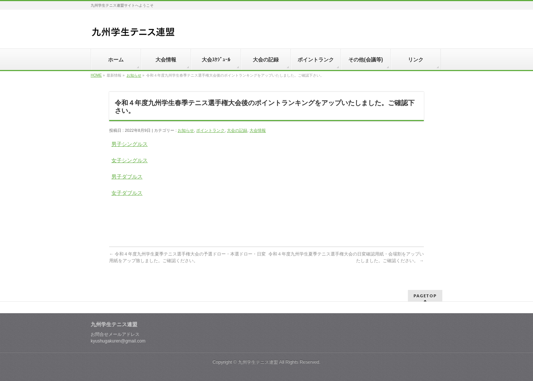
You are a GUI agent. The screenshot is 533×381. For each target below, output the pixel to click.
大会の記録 (237, 130)
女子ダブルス (127, 193)
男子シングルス (129, 144)
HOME (96, 75)
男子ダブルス (127, 177)
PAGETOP (425, 295)
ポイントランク (210, 130)
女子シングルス (129, 160)
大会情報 (257, 130)
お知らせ (134, 75)
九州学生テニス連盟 (258, 362)
